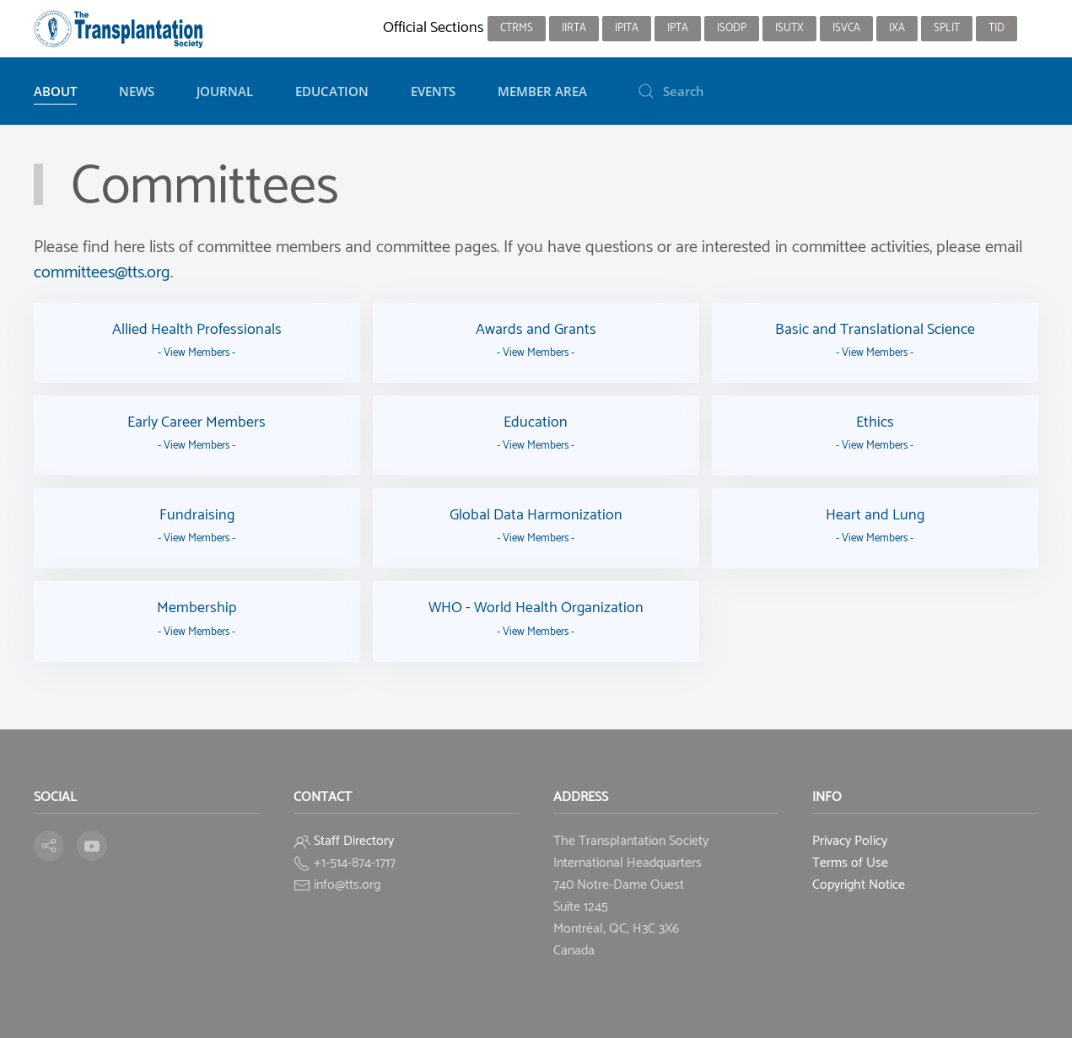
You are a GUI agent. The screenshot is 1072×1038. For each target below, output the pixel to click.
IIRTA (574, 28)
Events (433, 91)
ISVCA (846, 28)
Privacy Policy (849, 841)
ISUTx (789, 28)
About (55, 91)
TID (997, 28)
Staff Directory (354, 841)
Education (332, 91)
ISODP (731, 28)
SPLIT (947, 28)
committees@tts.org (102, 273)
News (136, 91)
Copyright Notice (858, 885)
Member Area (542, 91)
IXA (897, 28)
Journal (225, 91)
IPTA (677, 28)
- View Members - (196, 353)
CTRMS (516, 28)
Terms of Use (850, 863)
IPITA (626, 28)
